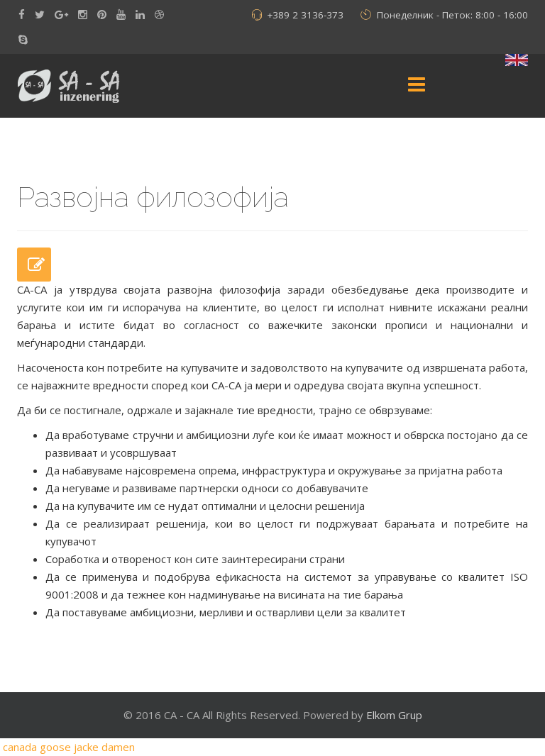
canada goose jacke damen (69, 747)
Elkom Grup (394, 715)
